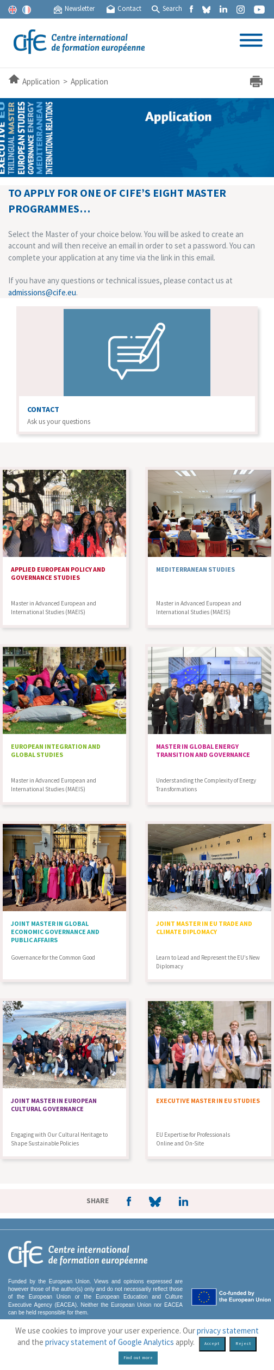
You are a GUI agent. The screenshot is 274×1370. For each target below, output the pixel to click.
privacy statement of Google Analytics (109, 1342)
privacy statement (228, 1330)
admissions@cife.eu (42, 292)
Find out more (138, 1357)
